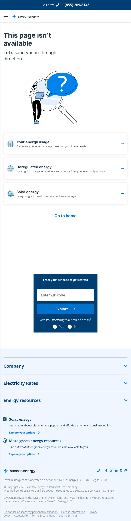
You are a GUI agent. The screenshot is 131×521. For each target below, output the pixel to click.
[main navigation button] (8, 16)
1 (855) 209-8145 (75, 4)
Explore (65, 308)
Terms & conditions (43, 515)
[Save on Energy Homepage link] (25, 16)
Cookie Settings (68, 515)
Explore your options (22, 432)
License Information (73, 512)
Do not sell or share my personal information (31, 512)
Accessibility (21, 515)
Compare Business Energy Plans (65, 338)
